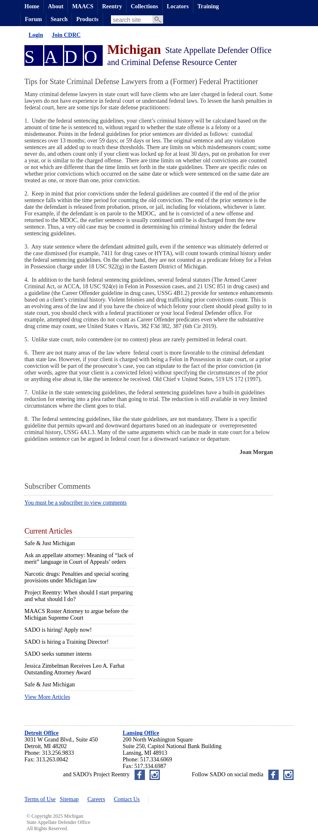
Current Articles (48, 531)
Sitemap (69, 799)
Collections (144, 6)
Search (59, 19)
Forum (33, 19)
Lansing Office (141, 733)
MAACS (82, 6)
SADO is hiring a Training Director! (66, 642)
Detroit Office (41, 733)
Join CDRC (66, 35)
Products (87, 19)
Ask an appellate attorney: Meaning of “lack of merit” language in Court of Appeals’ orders (78, 558)
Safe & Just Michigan (49, 543)
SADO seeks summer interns (58, 654)
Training (208, 6)
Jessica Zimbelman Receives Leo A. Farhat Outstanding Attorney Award (74, 669)
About (55, 6)
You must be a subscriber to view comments (75, 503)
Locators (178, 6)
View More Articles (47, 697)
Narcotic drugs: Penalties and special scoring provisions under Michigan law (76, 577)
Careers (96, 799)
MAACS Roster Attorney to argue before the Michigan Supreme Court (76, 614)
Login (36, 35)
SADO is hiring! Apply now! (58, 630)
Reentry (112, 6)
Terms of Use (39, 799)
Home (31, 6)
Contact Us (127, 799)
